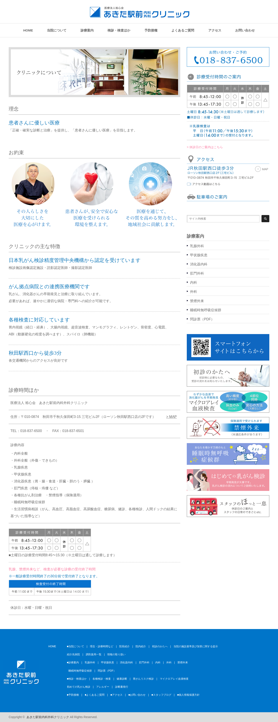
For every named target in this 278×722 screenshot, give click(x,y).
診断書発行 (121, 686)
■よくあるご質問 (94, 694)
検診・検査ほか (119, 30)
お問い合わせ (245, 30)
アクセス (214, 30)
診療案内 (87, 30)
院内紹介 (141, 646)
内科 (193, 282)
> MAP (171, 417)
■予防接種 (73, 694)
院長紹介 (124, 646)
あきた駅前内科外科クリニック (47, 717)
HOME (28, 30)
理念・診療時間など (101, 646)
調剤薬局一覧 (93, 654)
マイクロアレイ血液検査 (174, 678)
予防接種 (150, 30)
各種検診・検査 (102, 678)
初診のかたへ (160, 646)
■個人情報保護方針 (188, 694)
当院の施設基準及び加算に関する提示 (196, 646)
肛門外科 (197, 273)
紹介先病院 (73, 654)
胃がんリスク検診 (143, 678)
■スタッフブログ (161, 694)
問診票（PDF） (202, 319)
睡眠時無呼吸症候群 (205, 310)
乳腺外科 (197, 246)
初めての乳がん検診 (78, 686)
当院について (56, 30)
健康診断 (122, 678)
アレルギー (102, 686)
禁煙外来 (197, 301)
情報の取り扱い (116, 654)
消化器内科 (198, 264)
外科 (193, 291)
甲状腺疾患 (198, 255)
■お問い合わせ (137, 694)
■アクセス (116, 694)
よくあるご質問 (182, 30)
